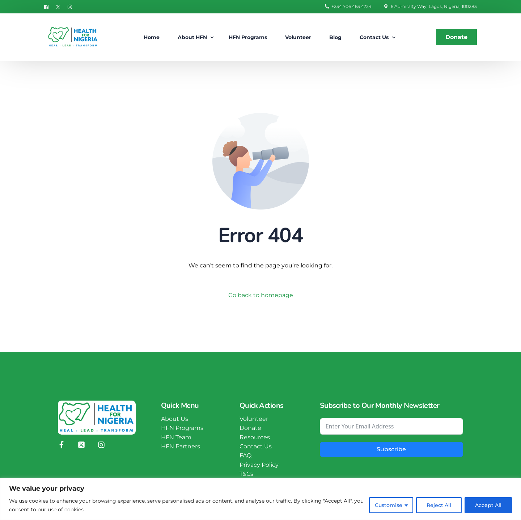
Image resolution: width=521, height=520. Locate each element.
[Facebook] (48, 6)
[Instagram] (70, 6)
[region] (260, 499)
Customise (388, 505)
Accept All (488, 505)
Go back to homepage (260, 295)
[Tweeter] (58, 6)
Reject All (439, 505)
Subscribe (391, 449)
